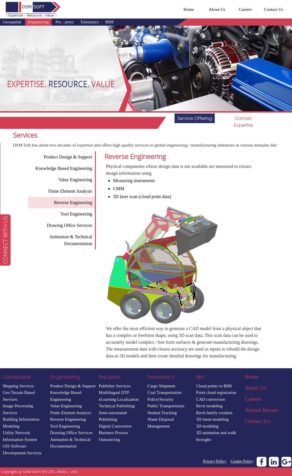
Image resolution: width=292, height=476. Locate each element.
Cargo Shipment (161, 386)
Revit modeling (209, 406)
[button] (5, 240)
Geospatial (12, 22)
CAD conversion (210, 399)
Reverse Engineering (68, 419)
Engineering (38, 22)
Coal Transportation (164, 392)
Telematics (89, 22)
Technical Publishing (117, 406)
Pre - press (64, 22)
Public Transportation (165, 406)
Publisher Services (114, 386)
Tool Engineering (65, 426)
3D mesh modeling (212, 419)
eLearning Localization (119, 399)
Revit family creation (214, 412)
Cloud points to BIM (214, 386)
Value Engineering (66, 406)
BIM (109, 22)
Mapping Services (18, 386)
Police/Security (160, 399)
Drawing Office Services (71, 432)
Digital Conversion (115, 426)
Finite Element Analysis (70, 412)
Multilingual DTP (114, 392)
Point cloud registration (216, 392)
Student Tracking (162, 412)
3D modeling (207, 426)
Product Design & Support (73, 386)
